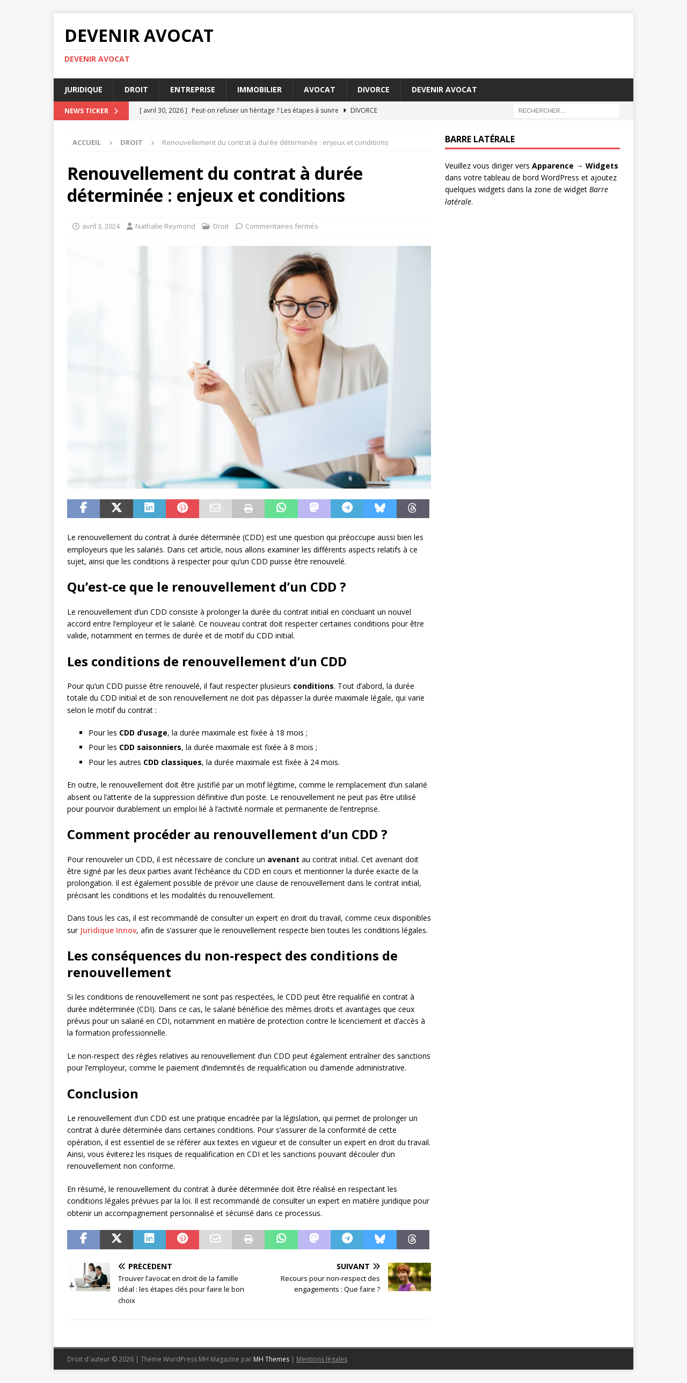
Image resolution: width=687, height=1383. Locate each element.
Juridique (83, 89)
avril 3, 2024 (101, 226)
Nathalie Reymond (165, 226)
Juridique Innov (108, 930)
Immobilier (259, 89)
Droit (136, 89)
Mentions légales (321, 1359)
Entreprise (192, 89)
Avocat (319, 89)
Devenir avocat (444, 89)
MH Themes (271, 1359)
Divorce (373, 89)
